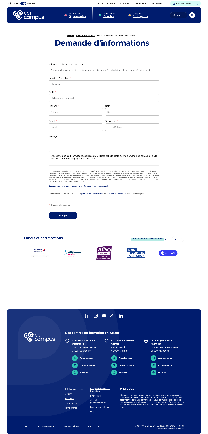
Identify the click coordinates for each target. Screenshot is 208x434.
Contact (68, 394)
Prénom (53, 106)
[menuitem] (106, 4)
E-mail (52, 121)
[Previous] (175, 239)
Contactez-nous (182, 4)
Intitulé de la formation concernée (66, 64)
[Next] (181, 239)
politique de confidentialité (92, 194)
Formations (77, 15)
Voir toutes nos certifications (147, 239)
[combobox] (108, 127)
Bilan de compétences (100, 407)
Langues (140, 15)
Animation (28, 3)
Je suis (177, 15)
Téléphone (110, 121)
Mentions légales (72, 426)
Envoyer (63, 215)
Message (53, 136)
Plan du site (93, 426)
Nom (107, 106)
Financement (96, 396)
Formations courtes (85, 36)
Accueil (70, 36)
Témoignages (71, 408)
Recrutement (157, 4)
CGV (26, 426)
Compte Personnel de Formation (100, 390)
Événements (140, 4)
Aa (16, 3)
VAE (92, 412)
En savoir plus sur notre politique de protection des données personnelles (79, 186)
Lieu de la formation (59, 78)
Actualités (124, 4)
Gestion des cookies (46, 426)
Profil (51, 92)
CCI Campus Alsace (106, 4)
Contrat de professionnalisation (99, 401)
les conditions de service (116, 194)
